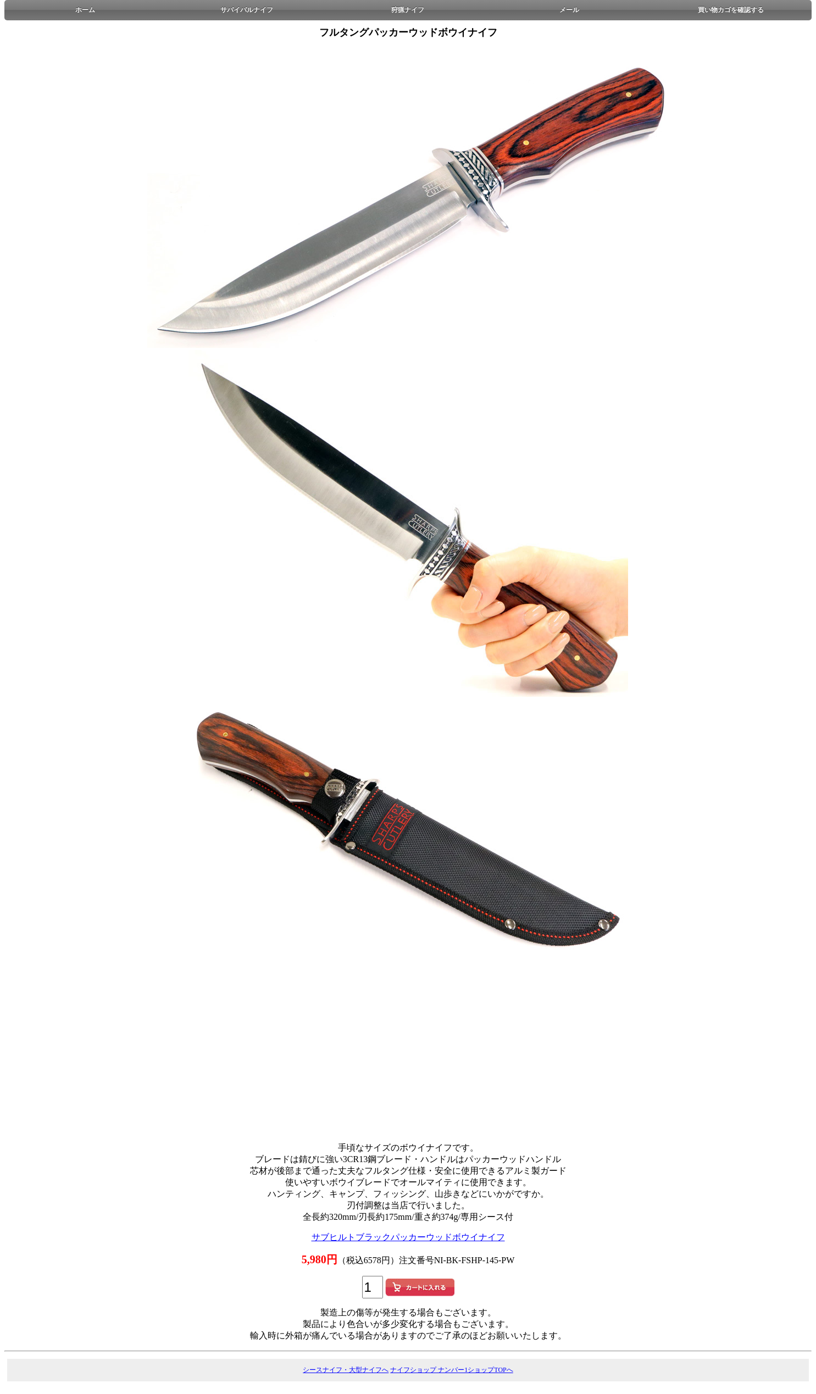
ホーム (85, 10)
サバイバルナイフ (246, 10)
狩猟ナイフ (407, 10)
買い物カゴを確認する (731, 10)
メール (569, 10)
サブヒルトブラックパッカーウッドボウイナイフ (408, 1237)
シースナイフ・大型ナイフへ (345, 1370)
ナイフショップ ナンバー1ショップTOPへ (451, 1370)
